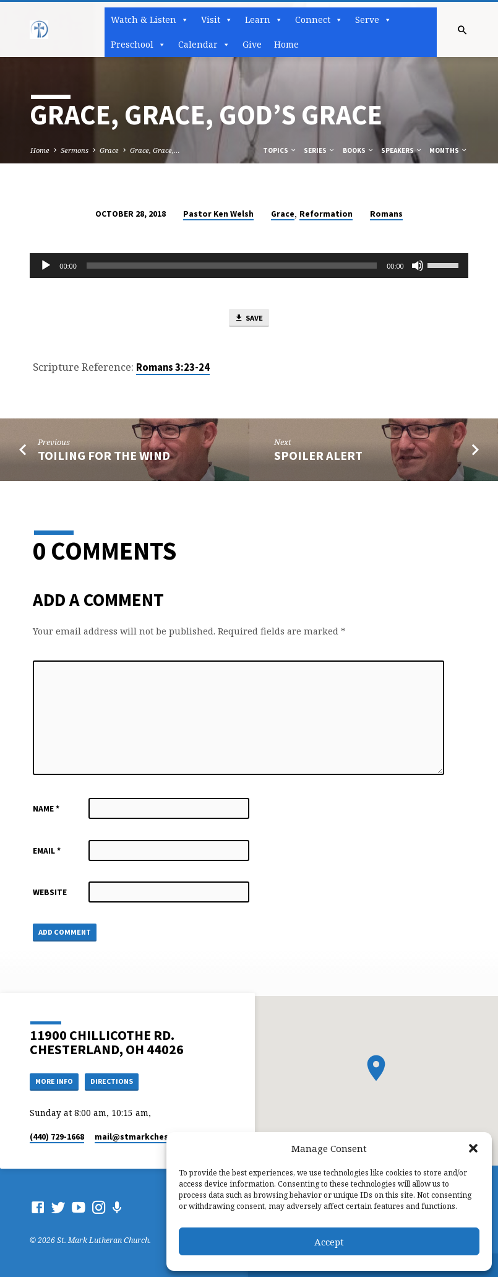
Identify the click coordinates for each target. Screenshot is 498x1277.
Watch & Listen (150, 19)
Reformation (326, 214)
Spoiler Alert (318, 457)
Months (448, 150)
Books (358, 150)
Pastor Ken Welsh (218, 214)
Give (252, 44)
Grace (109, 150)
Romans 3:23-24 (173, 368)
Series (319, 150)
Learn (264, 19)
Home (286, 44)
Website (50, 893)
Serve (373, 19)
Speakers (402, 150)
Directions (117, 1080)
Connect (319, 19)
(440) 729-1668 (57, 1137)
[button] (473, 1148)
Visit (217, 19)
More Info (56, 1080)
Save (248, 318)
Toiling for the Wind (104, 457)
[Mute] (417, 265)
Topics (280, 150)
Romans (386, 214)
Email (47, 852)
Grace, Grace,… (155, 150)
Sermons (74, 150)
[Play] (46, 265)
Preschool (138, 44)
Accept (329, 1242)
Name (46, 810)
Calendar (204, 44)
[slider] (232, 265)
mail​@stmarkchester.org (146, 1137)
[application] (249, 265)
